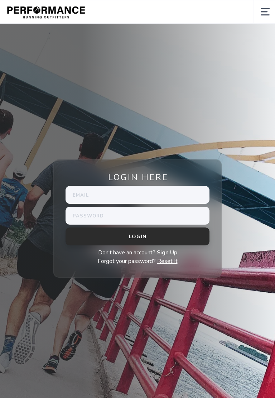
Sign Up (167, 252)
